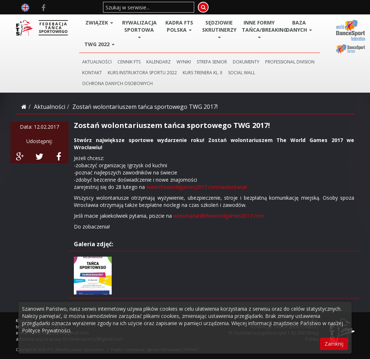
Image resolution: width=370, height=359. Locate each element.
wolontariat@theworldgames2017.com (218, 215)
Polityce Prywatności (46, 330)
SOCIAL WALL (241, 73)
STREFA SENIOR (212, 62)
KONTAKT (92, 73)
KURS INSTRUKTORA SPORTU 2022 (142, 73)
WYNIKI (184, 62)
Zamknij (334, 343)
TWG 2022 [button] (99, 44)
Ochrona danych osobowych (117, 83)
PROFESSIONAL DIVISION (290, 62)
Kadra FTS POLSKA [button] (179, 26)
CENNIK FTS (129, 62)
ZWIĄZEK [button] (99, 22)
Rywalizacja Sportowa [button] (139, 28)
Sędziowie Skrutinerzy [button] (219, 28)
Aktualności (49, 107)
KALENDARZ (158, 62)
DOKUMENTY (246, 62)
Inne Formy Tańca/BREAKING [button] (260, 28)
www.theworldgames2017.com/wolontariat (196, 186)
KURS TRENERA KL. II (202, 73)
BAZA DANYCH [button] (299, 26)
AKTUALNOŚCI (97, 62)
